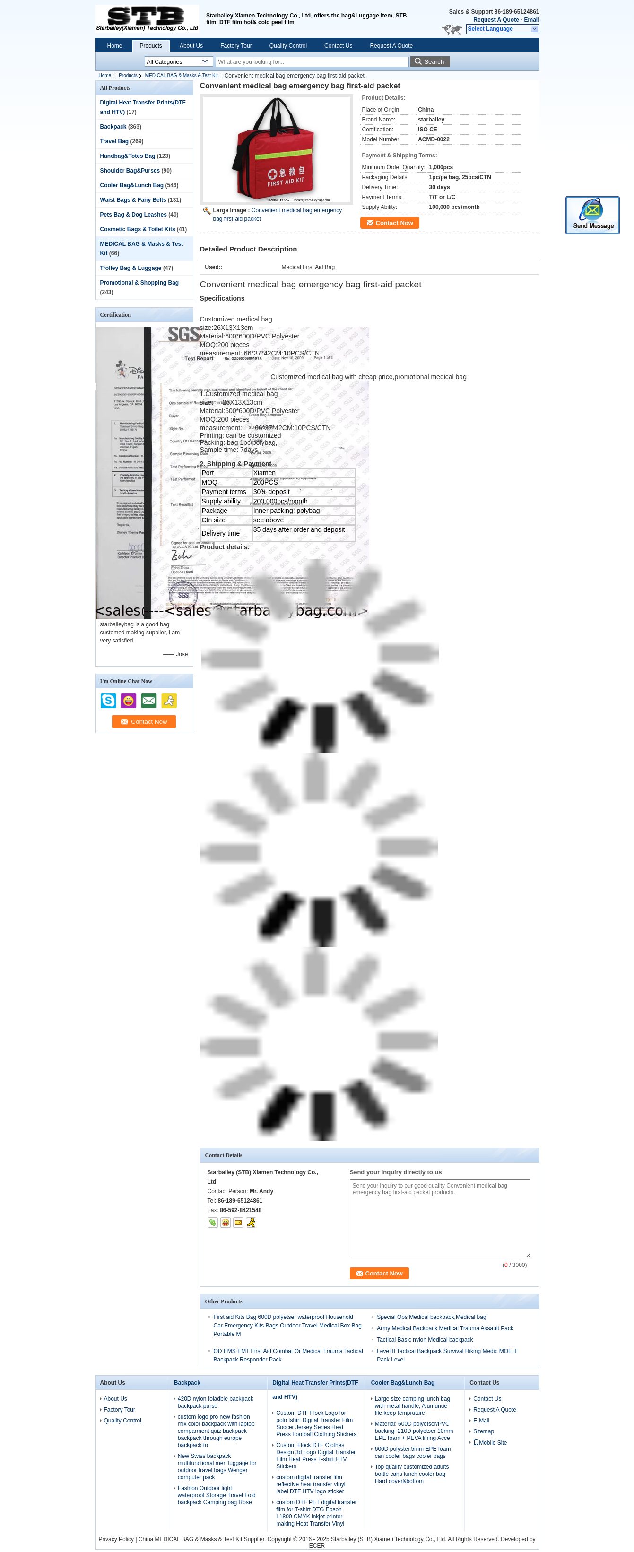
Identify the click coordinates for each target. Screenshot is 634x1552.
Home (114, 46)
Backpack (113, 126)
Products (151, 46)
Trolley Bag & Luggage (131, 268)
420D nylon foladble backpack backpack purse (215, 1402)
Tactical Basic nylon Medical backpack (425, 1339)
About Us (191, 46)
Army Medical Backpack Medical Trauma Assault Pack (445, 1328)
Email (531, 20)
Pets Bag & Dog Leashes (133, 214)
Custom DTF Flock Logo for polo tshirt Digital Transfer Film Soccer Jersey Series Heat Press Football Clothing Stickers (316, 1424)
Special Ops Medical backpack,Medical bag (431, 1317)
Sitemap (483, 1431)
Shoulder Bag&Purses (130, 170)
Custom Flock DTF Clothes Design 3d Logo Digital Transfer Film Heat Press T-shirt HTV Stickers (316, 1456)
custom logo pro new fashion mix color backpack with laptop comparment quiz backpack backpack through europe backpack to (216, 1430)
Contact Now (394, 222)
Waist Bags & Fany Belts (133, 200)
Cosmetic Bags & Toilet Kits (137, 229)
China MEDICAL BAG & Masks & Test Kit (190, 1539)
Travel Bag (114, 141)
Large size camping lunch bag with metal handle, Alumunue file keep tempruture (412, 1406)
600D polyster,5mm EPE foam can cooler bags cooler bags (413, 1452)
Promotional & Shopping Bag (139, 282)
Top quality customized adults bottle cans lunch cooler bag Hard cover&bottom (412, 1474)
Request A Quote (496, 20)
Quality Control (288, 46)
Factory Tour (236, 46)
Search (434, 61)
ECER (317, 1546)
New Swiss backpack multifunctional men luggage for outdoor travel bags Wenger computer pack (217, 1467)
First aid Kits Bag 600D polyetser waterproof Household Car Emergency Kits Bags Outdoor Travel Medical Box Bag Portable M (288, 1325)
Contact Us (338, 46)
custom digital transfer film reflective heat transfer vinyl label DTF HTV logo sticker (310, 1484)
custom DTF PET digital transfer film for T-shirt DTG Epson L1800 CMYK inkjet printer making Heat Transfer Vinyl (316, 1513)
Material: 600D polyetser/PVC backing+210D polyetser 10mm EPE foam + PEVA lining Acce (414, 1431)
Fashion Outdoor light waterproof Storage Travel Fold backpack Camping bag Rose (217, 1495)
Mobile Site (490, 1442)
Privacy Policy (116, 1539)
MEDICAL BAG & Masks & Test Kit (181, 75)
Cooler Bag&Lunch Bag (132, 185)
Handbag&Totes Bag (128, 156)
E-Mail (481, 1420)
